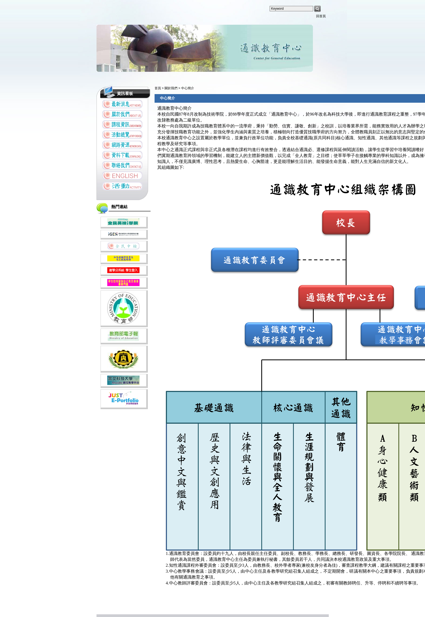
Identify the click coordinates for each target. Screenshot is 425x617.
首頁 (158, 88)
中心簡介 (187, 88)
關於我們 (171, 88)
